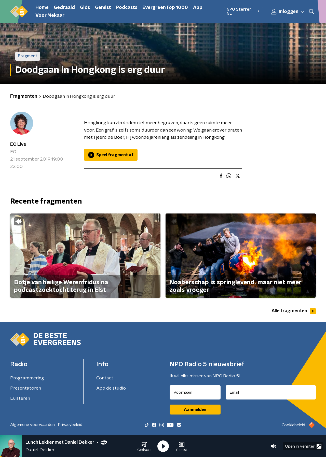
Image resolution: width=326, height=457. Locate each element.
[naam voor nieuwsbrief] (195, 392)
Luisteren (20, 398)
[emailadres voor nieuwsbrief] (271, 392)
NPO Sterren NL (244, 11)
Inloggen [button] (288, 12)
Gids (85, 7)
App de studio (111, 388)
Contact (104, 378)
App (197, 7)
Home (42, 7)
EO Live (18, 144)
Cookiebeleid (293, 425)
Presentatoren (25, 388)
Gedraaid (64, 7)
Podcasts (126, 7)
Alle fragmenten (293, 311)
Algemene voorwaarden (32, 425)
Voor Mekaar (49, 15)
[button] (144, 446)
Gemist (103, 7)
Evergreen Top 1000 (165, 7)
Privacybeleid (70, 425)
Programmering (27, 378)
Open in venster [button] (303, 446)
